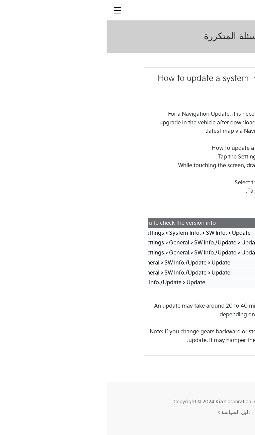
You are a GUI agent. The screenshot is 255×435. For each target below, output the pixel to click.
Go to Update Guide (181, 214)
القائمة (196, 368)
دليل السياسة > (127, 412)
